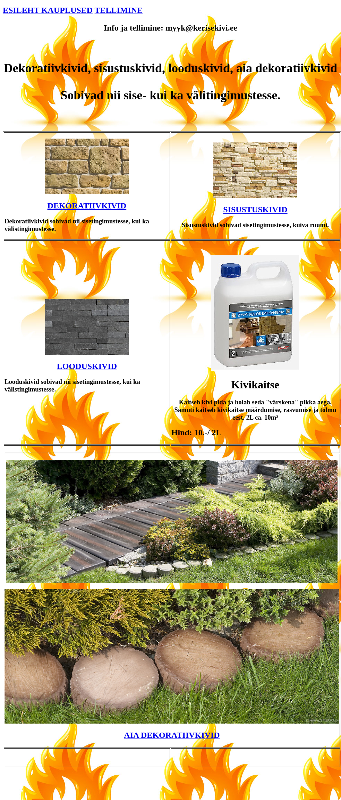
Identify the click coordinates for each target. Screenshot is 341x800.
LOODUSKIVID (87, 366)
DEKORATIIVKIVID (87, 205)
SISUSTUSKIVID (255, 209)
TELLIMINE (119, 10)
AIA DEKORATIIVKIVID (172, 735)
